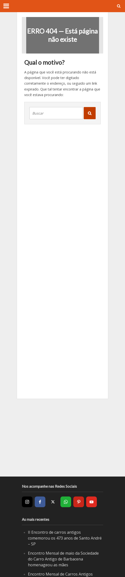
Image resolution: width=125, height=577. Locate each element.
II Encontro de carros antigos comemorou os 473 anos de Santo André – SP (65, 538)
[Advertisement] (62, 438)
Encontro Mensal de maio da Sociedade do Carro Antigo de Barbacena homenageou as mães (63, 558)
